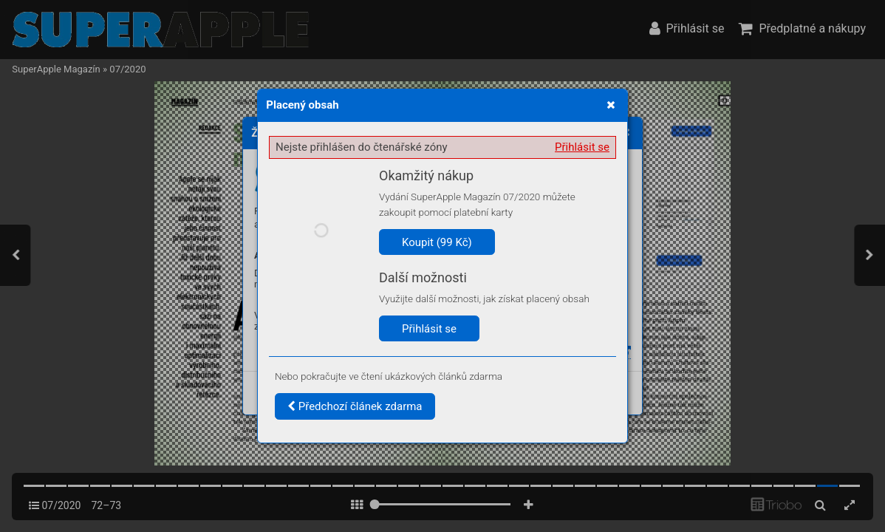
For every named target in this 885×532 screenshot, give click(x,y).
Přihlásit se (582, 147)
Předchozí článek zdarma (355, 406)
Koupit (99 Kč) (437, 242)
